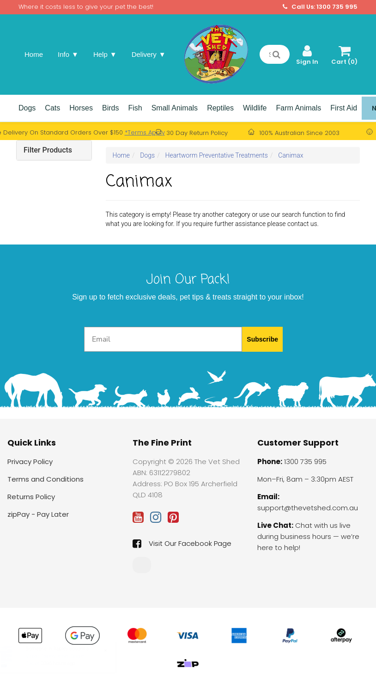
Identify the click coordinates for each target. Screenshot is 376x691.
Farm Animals (298, 108)
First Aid (343, 108)
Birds (110, 108)
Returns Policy (31, 496)
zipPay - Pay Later (38, 514)
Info (68, 54)
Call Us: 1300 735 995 (320, 7)
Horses (81, 108)
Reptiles (220, 108)
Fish (135, 108)
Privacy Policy (30, 461)
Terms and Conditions (45, 479)
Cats (52, 108)
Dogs (27, 108)
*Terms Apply (145, 132)
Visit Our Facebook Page (182, 543)
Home (33, 54)
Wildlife (255, 108)
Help (105, 54)
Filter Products (48, 150)
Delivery (149, 54)
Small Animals (175, 108)
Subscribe (262, 339)
